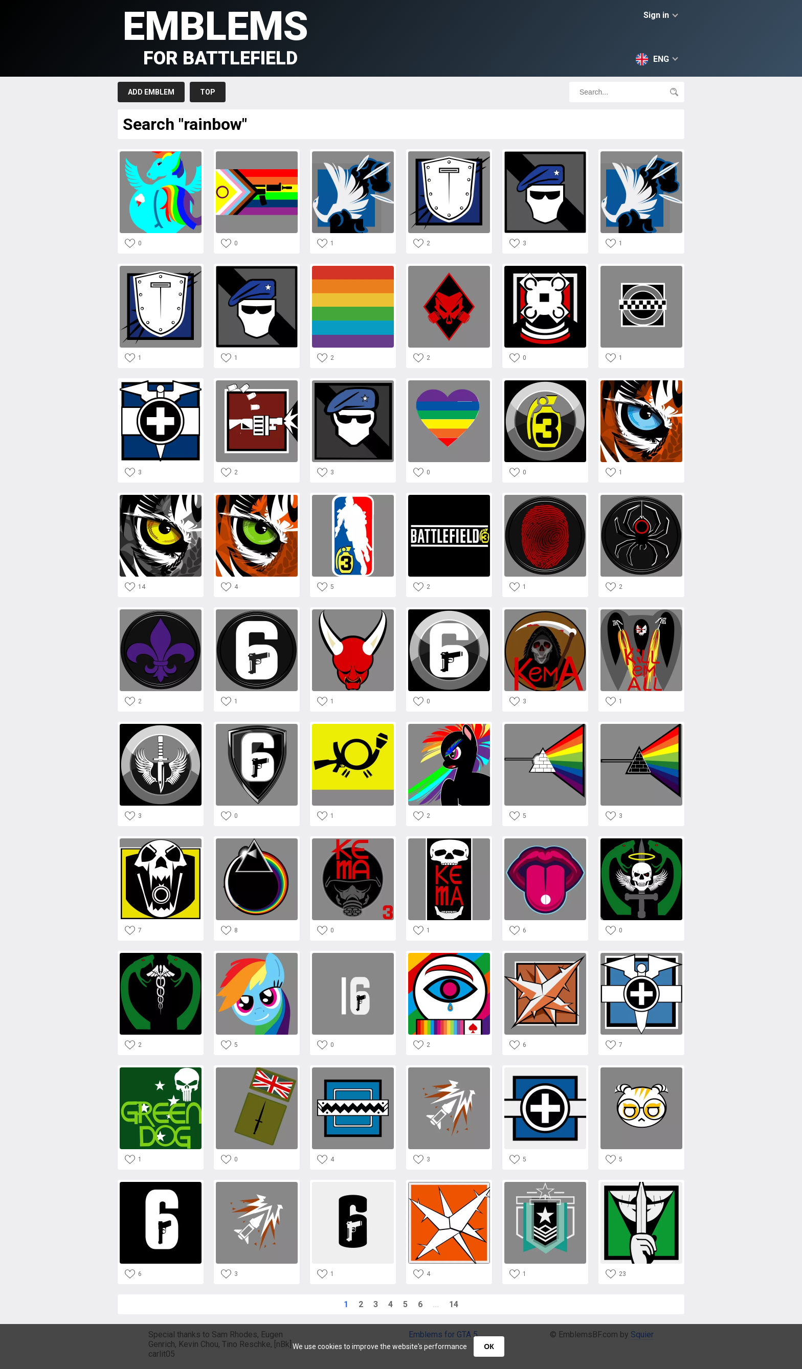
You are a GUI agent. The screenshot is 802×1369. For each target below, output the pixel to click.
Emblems (215, 36)
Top (207, 92)
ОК (489, 1346)
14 (453, 1304)
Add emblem (151, 92)
